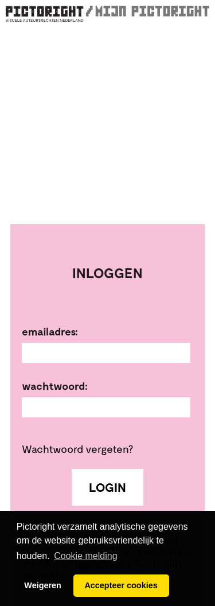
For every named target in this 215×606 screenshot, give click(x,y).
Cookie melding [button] (85, 556)
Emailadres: (50, 331)
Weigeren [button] (42, 585)
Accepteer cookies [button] (120, 585)
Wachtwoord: (55, 386)
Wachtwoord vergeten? (77, 448)
